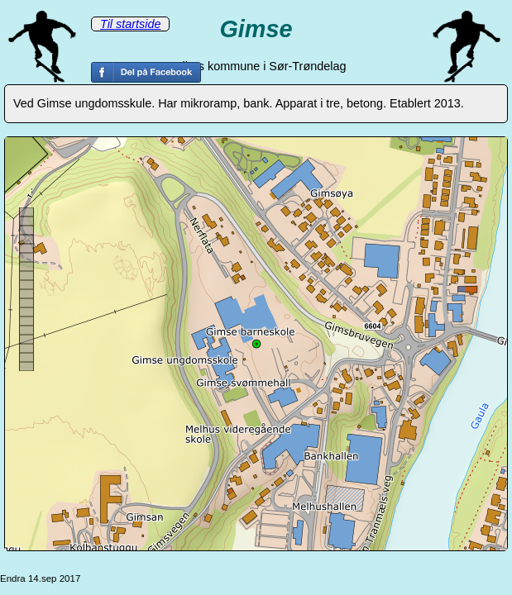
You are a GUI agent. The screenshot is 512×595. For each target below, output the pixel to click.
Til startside (130, 24)
